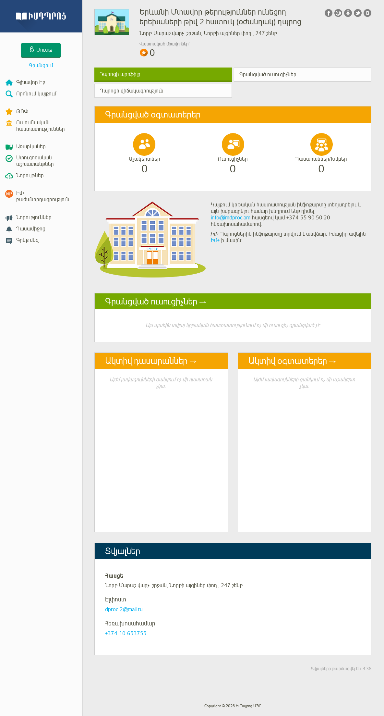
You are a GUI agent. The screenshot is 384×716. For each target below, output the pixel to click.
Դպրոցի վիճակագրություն (131, 91)
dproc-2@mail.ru (124, 609)
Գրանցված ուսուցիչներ (267, 74)
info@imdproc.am (230, 218)
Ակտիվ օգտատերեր (287, 360)
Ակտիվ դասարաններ (146, 360)
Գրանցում (41, 65)
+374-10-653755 (126, 633)
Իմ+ (215, 240)
